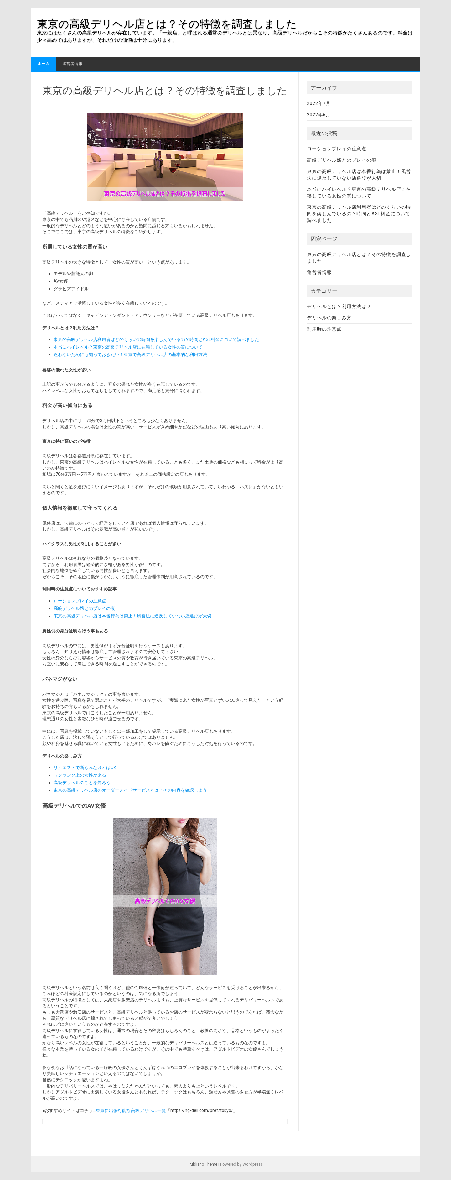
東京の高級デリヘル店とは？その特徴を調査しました (167, 24)
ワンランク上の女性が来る (80, 775)
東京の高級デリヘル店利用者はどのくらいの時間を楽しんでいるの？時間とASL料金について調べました (156, 339)
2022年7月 (319, 103)
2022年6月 (319, 115)
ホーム (44, 63)
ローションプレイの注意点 (80, 600)
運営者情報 (72, 63)
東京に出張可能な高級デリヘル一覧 (131, 1110)
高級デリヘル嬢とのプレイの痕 (84, 608)
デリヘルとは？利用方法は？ (339, 306)
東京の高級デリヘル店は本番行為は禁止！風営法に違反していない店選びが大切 (132, 615)
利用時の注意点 (324, 329)
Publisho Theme (203, 1164)
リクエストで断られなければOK (85, 767)
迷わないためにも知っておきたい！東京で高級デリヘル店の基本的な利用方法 (130, 354)
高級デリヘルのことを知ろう (82, 782)
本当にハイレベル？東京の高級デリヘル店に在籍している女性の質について (128, 346)
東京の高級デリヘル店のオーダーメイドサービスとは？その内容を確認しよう (130, 790)
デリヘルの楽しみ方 (329, 318)
